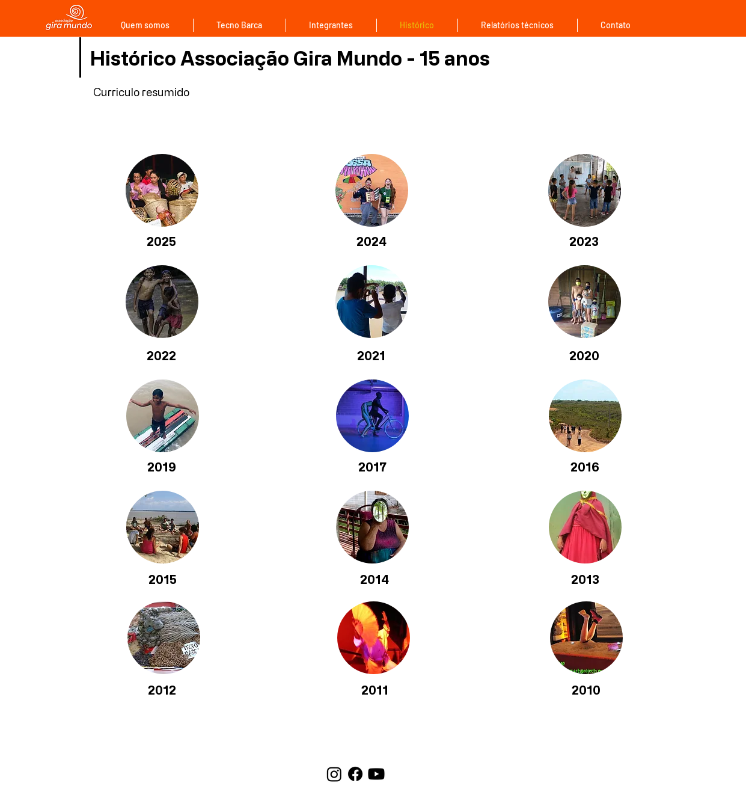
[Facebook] (355, 774)
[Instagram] (334, 774)
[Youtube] (376, 774)
